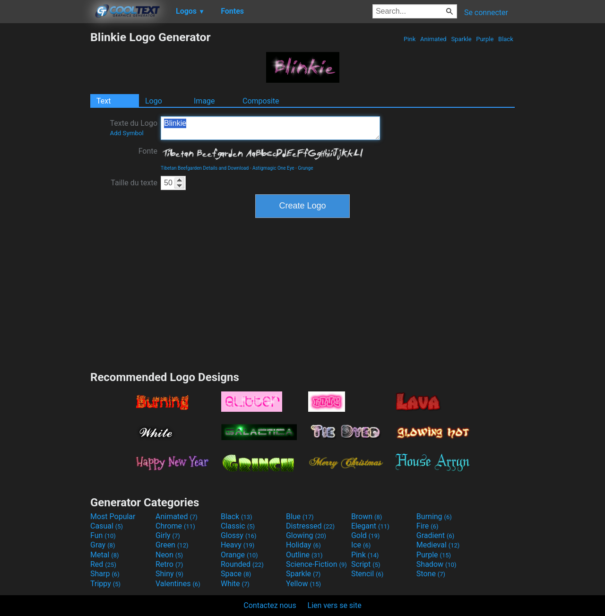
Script (365, 564)
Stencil (367, 573)
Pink (409, 39)
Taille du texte (134, 182)
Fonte (147, 151)
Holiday (303, 544)
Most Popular (113, 516)
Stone (430, 573)
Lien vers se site (335, 605)
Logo (153, 100)
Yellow (303, 583)
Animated (433, 39)
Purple (485, 39)
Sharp (105, 573)
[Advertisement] (45, 172)
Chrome (175, 525)
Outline (304, 554)
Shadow (436, 564)
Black (506, 39)
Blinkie (270, 128)
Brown (366, 516)
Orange (239, 554)
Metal (104, 554)
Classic (238, 525)
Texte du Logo (133, 128)
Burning (434, 516)
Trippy (105, 583)
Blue (300, 516)
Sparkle (461, 39)
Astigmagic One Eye (273, 168)
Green (172, 544)
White (235, 583)
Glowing (306, 535)
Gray (102, 544)
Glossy (239, 535)
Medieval (438, 544)
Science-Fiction (316, 564)
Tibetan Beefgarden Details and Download (205, 168)
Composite (260, 100)
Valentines (178, 583)
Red (103, 564)
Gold (365, 535)
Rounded (242, 564)
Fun (103, 535)
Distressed (310, 525)
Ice (361, 544)
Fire (427, 525)
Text (103, 100)
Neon (169, 554)
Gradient (435, 535)
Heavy (237, 544)
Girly (168, 535)
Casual (106, 525)
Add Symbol (126, 133)
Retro (169, 564)
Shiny (169, 573)
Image (204, 100)
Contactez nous (269, 605)
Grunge (305, 168)
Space (236, 573)
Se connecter (486, 12)
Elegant (370, 525)
